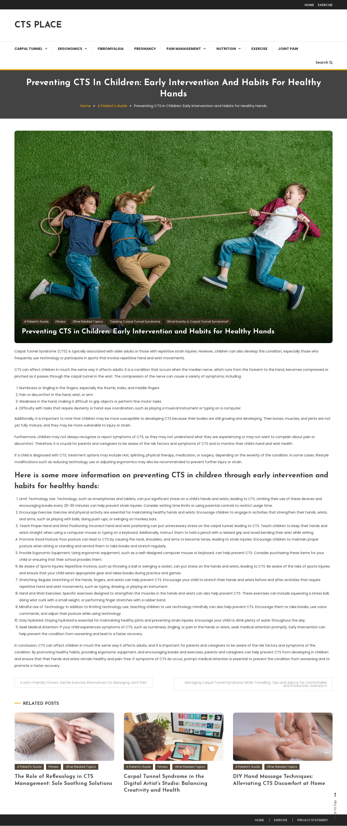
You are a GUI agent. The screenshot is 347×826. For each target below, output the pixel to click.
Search (324, 62)
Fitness (60, 321)
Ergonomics (70, 48)
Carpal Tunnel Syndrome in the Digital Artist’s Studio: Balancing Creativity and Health (166, 793)
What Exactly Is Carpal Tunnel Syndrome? (198, 321)
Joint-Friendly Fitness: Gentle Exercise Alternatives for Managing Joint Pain (85, 682)
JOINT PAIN (288, 48)
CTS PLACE (38, 25)
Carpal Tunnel (28, 48)
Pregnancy (145, 48)
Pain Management (184, 48)
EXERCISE (325, 5)
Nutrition (226, 48)
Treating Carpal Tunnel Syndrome (135, 321)
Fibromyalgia (111, 48)
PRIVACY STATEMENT (312, 820)
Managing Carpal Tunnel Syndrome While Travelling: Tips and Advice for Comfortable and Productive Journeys (254, 684)
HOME (309, 5)
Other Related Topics (88, 321)
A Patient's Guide (36, 321)
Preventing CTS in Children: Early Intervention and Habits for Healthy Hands (152, 331)
